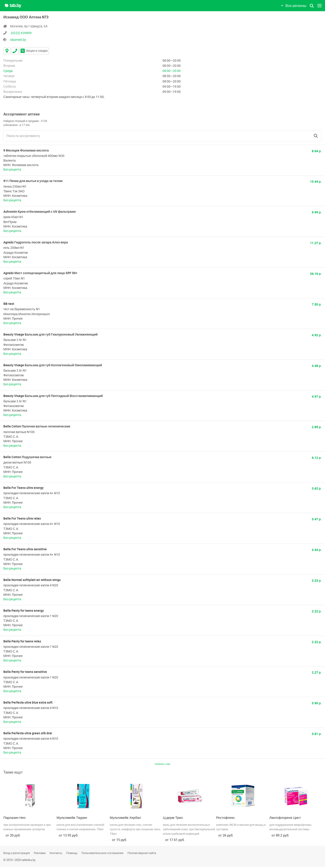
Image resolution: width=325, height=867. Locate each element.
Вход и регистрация (16, 853)
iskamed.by (18, 39)
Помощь (71, 853)
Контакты (56, 853)
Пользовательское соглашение (102, 853)
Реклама (40, 853)
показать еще (162, 763)
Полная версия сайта (141, 853)
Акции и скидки (34, 50)
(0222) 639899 (21, 33)
